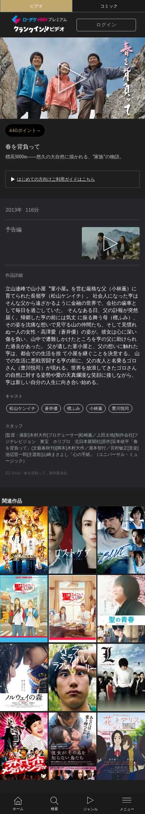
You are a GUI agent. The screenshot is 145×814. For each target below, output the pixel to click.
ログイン (106, 25)
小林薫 (95, 408)
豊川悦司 (120, 408)
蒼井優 (51, 408)
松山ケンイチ (22, 408)
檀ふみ (73, 408)
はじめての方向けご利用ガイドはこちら (56, 179)
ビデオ (36, 6)
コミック (109, 6)
